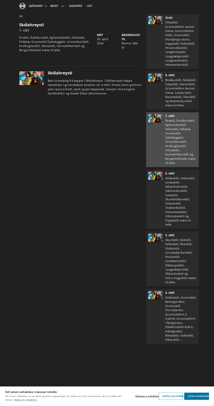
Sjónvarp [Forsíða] (36, 6)
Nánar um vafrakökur (25, 400)
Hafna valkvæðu (172, 396)
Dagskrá (75, 6)
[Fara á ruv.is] (22, 6)
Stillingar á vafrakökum (146, 396)
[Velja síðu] (45, 6)
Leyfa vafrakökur (198, 396)
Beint (54, 6)
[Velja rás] (62, 6)
